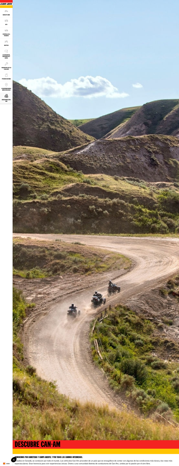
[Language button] (6, 463)
